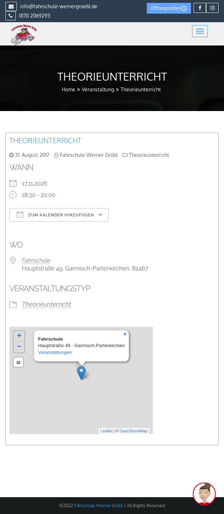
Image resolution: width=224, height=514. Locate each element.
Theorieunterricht (45, 140)
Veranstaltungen (55, 352)
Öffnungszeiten (169, 8)
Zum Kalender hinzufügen (55, 214)
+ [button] (19, 336)
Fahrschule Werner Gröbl (89, 155)
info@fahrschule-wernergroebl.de (51, 6)
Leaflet (106, 431)
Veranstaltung (98, 89)
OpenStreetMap (134, 431)
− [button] (19, 347)
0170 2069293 (27, 16)
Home (68, 89)
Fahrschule (36, 260)
